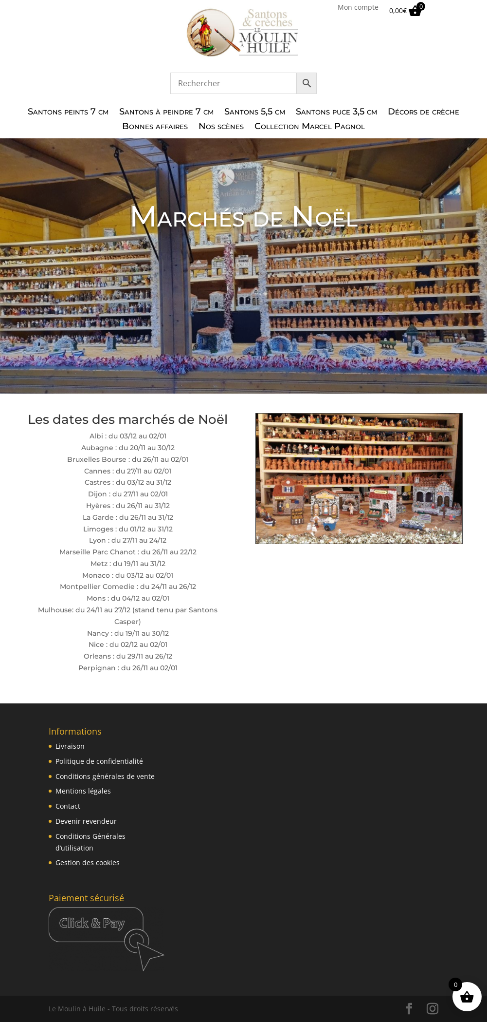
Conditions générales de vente (105, 776)
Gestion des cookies (87, 862)
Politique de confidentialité (99, 761)
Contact (67, 806)
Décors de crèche (423, 112)
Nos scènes (221, 127)
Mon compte (358, 8)
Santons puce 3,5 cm (336, 112)
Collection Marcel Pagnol (309, 127)
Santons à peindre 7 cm (166, 112)
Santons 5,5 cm (254, 112)
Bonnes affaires (155, 127)
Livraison (70, 746)
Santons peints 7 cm (68, 112)
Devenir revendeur (86, 821)
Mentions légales (83, 790)
